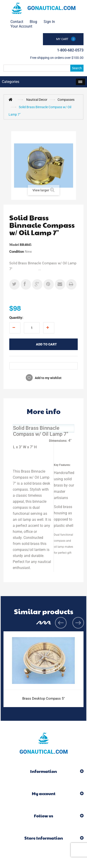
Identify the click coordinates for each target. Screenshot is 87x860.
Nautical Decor (36, 99)
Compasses (66, 99)
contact (16, 21)
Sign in (49, 21)
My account (43, 793)
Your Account (21, 26)
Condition (16, 252)
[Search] (43, 68)
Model (14, 245)
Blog (33, 21)
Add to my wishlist (47, 378)
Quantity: (16, 318)
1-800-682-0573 (70, 50)
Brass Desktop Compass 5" (43, 698)
